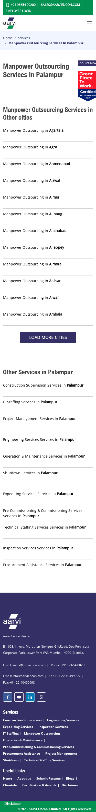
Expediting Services (18, 727)
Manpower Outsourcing (42, 733)
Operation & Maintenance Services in (44, 456)
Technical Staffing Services (44, 760)
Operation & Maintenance (22, 740)
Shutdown (11, 760)
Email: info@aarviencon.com (23, 676)
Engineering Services (63, 720)
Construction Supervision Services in (43, 385)
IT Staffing (11, 733)
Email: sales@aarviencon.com (24, 665)
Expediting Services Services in (38, 493)
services (24, 37)
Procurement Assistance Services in (42, 564)
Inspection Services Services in (38, 548)
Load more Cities (48, 337)
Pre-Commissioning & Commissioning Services (38, 747)
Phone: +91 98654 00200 (68, 665)
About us (24, 778)
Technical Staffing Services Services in (44, 527)
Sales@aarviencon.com (60, 5)
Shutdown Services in (30, 472)
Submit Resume (48, 778)
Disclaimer (70, 785)
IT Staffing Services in (30, 401)
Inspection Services (53, 727)
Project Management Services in (39, 418)
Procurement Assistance (21, 753)
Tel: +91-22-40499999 (64, 676)
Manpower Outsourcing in (33, 130)
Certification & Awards (39, 785)
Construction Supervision (22, 720)
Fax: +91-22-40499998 (19, 682)
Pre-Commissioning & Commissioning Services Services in (42, 513)
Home (8, 37)
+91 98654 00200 (23, 5)
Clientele (10, 785)
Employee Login (18, 11)
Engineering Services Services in (39, 439)
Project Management (61, 753)
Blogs (70, 778)
